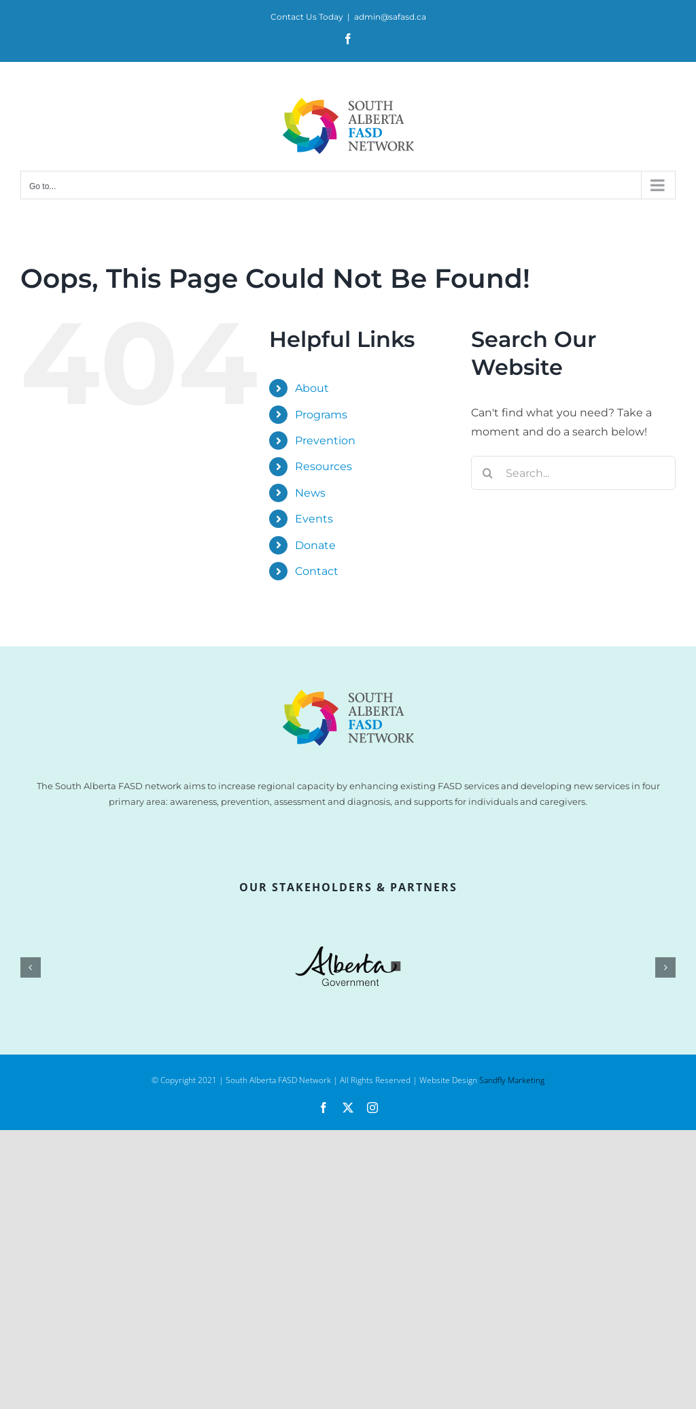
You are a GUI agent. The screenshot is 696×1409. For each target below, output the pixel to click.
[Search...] (573, 473)
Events (314, 518)
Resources (323, 466)
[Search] (488, 473)
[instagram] (372, 1107)
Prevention (325, 440)
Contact (316, 571)
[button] (30, 967)
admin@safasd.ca (390, 17)
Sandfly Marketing (511, 1080)
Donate (315, 545)
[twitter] (348, 1107)
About (312, 388)
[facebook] (323, 1107)
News (310, 492)
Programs (321, 414)
